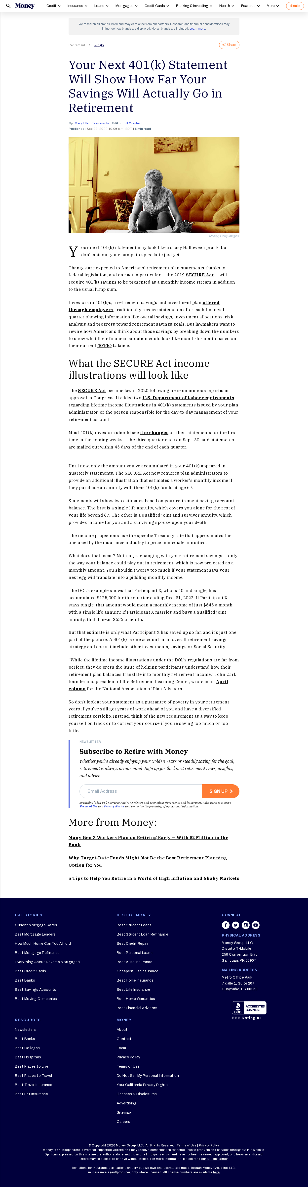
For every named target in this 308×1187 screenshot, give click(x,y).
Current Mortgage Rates (36, 925)
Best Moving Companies (36, 999)
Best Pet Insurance (31, 1094)
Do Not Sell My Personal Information (148, 1076)
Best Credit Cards (30, 971)
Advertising (127, 1103)
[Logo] (25, 6)
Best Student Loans (134, 925)
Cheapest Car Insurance (137, 971)
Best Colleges (27, 1048)
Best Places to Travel (33, 1076)
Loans (99, 6)
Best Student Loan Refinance (142, 934)
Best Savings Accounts (35, 989)
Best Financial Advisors (137, 1008)
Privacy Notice (114, 806)
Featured (248, 6)
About (122, 1030)
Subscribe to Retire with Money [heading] (133, 751)
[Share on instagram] (246, 925)
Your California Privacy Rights (142, 1085)
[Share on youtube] (256, 925)
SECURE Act (200, 275)
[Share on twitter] (236, 925)
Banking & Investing (192, 6)
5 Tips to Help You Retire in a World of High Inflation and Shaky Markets (154, 878)
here (216, 1172)
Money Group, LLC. (130, 1145)
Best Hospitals (28, 1057)
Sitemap (124, 1112)
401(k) (99, 45)
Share (229, 45)
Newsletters (25, 1030)
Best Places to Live (31, 1066)
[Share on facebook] (226, 925)
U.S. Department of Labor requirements (188, 397)
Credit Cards (155, 6)
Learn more (197, 28)
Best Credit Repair (133, 943)
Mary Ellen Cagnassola (92, 123)
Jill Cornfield (133, 123)
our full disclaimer (214, 1159)
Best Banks (25, 980)
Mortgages (124, 6)
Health (224, 6)
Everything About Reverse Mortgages (47, 962)
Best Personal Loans (135, 953)
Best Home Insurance (135, 980)
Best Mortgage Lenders (35, 934)
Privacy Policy (128, 1057)
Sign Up (218, 791)
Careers (123, 1122)
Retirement (77, 45)
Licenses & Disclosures (137, 1094)
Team (121, 1048)
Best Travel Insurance (33, 1085)
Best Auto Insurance (135, 962)
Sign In (295, 5)
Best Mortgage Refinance (37, 953)
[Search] (8, 6)
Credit (51, 6)
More (271, 6)
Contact (124, 1039)
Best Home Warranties (136, 999)
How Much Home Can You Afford (43, 943)
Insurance (75, 6)
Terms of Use (88, 806)
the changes (154, 432)
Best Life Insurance (133, 989)
